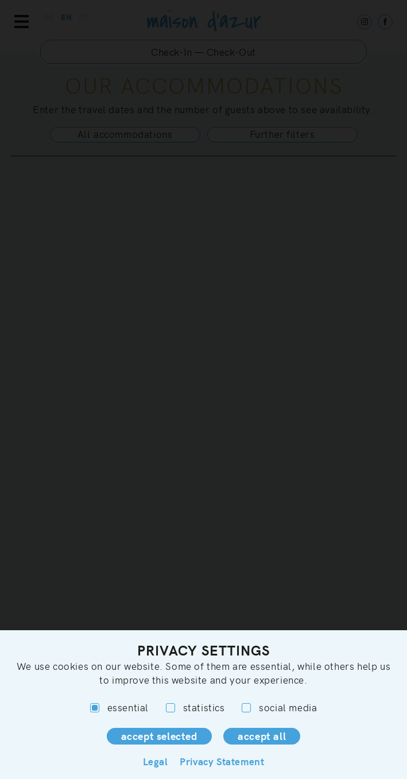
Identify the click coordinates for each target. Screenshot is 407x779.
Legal (155, 761)
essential (119, 707)
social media (279, 707)
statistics (195, 707)
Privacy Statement (222, 761)
